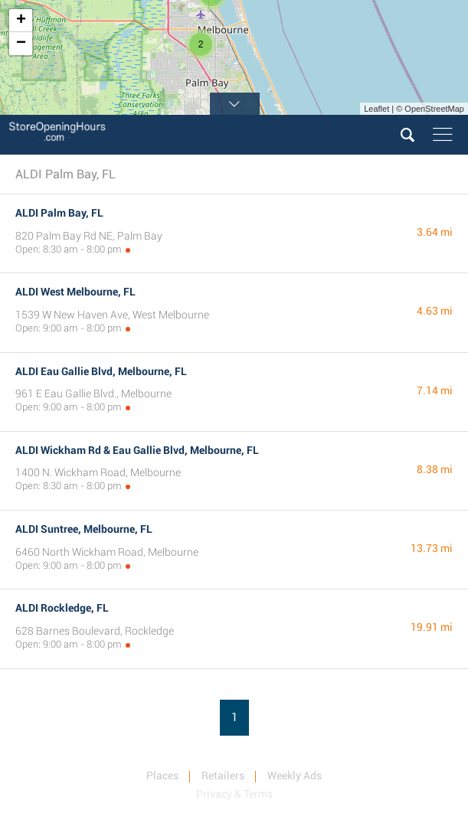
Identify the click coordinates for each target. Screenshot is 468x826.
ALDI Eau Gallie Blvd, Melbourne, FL (101, 371)
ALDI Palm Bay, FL (59, 213)
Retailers (222, 775)
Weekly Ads (294, 775)
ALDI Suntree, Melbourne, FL (83, 529)
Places (162, 775)
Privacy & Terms (234, 794)
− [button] (21, 43)
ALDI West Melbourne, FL (75, 292)
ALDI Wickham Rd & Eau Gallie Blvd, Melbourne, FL (137, 450)
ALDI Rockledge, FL (62, 608)
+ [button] (21, 20)
